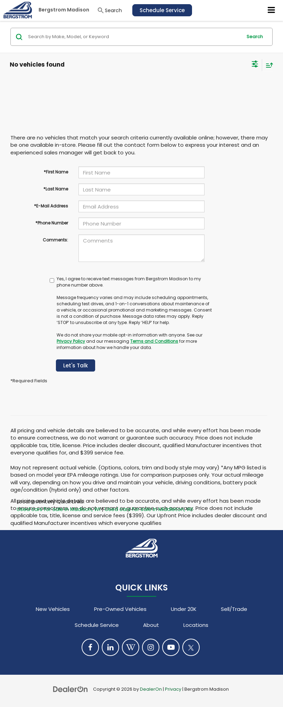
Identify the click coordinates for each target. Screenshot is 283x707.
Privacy (173, 689)
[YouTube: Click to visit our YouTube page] (171, 647)
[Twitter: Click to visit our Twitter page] (191, 647)
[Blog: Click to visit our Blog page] (130, 647)
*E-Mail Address (51, 206)
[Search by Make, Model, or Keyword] (134, 36)
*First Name (56, 172)
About (151, 625)
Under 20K (184, 609)
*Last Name (55, 189)
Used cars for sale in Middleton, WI (149, 509)
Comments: (55, 240)
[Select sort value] (267, 65)
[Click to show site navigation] (271, 10)
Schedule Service (162, 10)
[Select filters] (255, 65)
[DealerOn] (70, 688)
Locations (195, 625)
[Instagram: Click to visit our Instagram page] (151, 647)
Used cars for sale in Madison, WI (58, 509)
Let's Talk (75, 365)
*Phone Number (51, 223)
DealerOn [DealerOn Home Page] (151, 689)
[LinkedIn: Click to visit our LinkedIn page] (110, 647)
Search (255, 36)
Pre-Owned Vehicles (120, 609)
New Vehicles (53, 609)
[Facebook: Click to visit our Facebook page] (90, 647)
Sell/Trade (234, 609)
